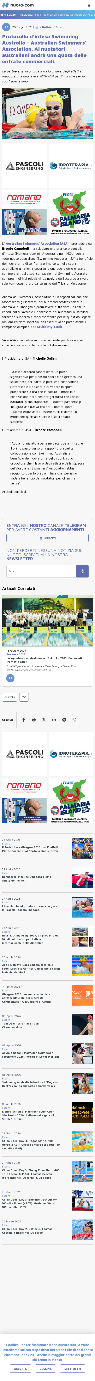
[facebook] (24, 720)
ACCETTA (20, 1368)
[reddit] (34, 720)
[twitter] (44, 720)
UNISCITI (47, 538)
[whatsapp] (74, 720)
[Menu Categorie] (89, 4)
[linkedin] (54, 720)
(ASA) (37, 243)
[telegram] (64, 720)
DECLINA (46, 1368)
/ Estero (58, 27)
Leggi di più (72, 1368)
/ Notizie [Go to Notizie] (45, 27)
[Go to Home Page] (36, 27)
